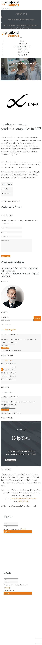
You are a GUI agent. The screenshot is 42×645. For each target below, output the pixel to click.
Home (23, 41)
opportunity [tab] (7, 184)
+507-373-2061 (21, 14)
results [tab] (5, 189)
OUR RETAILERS (23, 52)
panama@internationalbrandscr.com (21, 20)
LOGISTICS (22, 49)
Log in (24, 529)
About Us (23, 44)
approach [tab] (6, 194)
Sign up (7, 588)
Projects (3, 74)
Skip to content (6, 8)
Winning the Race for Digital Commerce (20, 275)
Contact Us (23, 55)
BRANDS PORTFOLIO (23, 47)
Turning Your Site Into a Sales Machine (19, 269)
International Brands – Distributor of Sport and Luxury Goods (19, 70)
